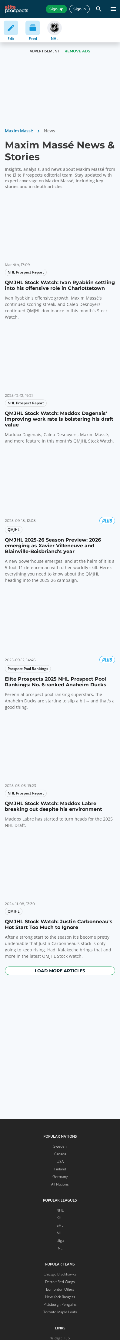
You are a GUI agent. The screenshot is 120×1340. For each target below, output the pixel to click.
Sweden (60, 1146)
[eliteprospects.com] (16, 9)
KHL (60, 1217)
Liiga (60, 1240)
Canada (60, 1153)
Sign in (79, 9)
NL (60, 1248)
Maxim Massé (19, 131)
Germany (60, 1176)
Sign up (56, 9)
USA (60, 1161)
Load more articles (60, 970)
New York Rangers (60, 1296)
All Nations (60, 1184)
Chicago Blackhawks (60, 1274)
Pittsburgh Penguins (60, 1304)
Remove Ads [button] (77, 51)
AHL (60, 1233)
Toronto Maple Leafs (60, 1312)
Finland (60, 1169)
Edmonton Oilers (60, 1289)
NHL (60, 1210)
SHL (60, 1225)
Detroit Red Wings (60, 1281)
